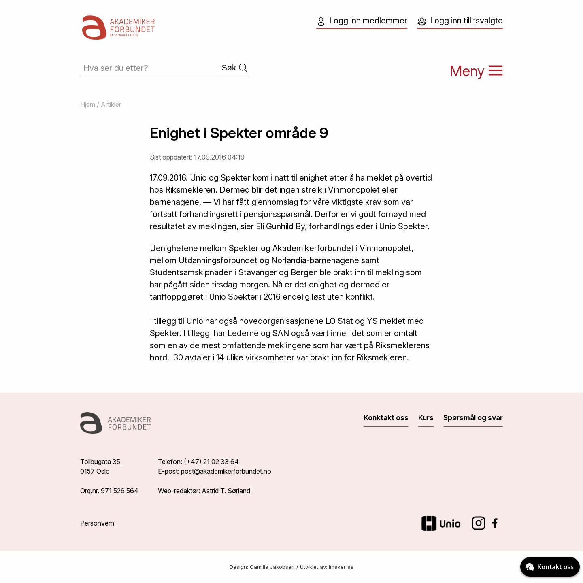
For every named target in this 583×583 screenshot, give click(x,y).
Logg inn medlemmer (361, 21)
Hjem (87, 104)
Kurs (426, 417)
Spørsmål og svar (473, 417)
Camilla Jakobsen (272, 567)
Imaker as (341, 567)
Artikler (111, 104)
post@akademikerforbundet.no (226, 471)
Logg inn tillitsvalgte (460, 21)
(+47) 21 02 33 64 (211, 461)
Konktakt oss (386, 417)
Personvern (97, 523)
